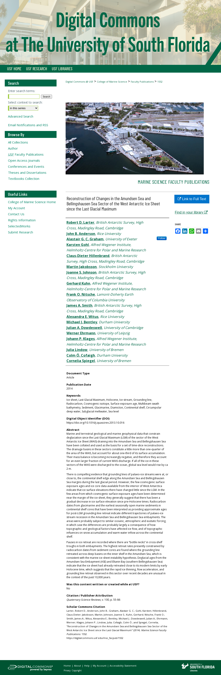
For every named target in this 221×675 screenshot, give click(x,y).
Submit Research (20, 232)
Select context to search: (25, 102)
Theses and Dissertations (27, 172)
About (78, 665)
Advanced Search (20, 116)
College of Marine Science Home (32, 202)
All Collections (18, 142)
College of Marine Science (112, 81)
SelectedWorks (19, 226)
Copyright (77, 670)
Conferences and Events (26, 166)
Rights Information (22, 220)
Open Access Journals (24, 160)
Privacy (67, 670)
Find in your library (191, 212)
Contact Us (16, 214)
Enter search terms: (21, 91)
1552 (160, 81)
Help (87, 665)
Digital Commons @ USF (79, 81)
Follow (161, 238)
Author (13, 148)
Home (67, 665)
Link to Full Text (192, 199)
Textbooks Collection (23, 178)
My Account (16, 208)
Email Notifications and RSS (28, 125)
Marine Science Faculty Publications (173, 182)
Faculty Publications (142, 81)
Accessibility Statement (123, 665)
